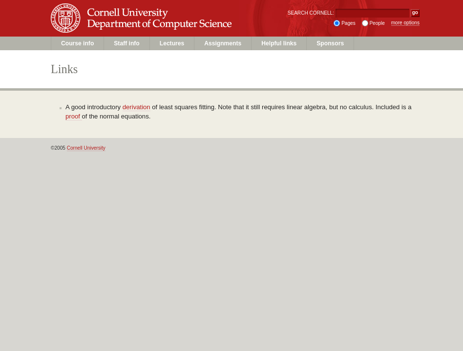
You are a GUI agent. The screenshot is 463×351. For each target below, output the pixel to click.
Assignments (222, 43)
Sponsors (330, 43)
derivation (136, 107)
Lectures (172, 43)
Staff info (126, 43)
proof (73, 116)
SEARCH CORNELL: (311, 13)
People (376, 23)
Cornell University (129, 9)
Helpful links (278, 43)
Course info (77, 43)
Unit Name (129, 28)
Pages (348, 23)
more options (405, 22)
